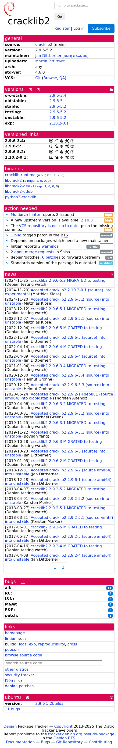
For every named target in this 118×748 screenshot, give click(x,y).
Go (59, 16)
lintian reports (52, 247)
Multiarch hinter (25, 214)
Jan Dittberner (48, 55)
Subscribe (101, 28)
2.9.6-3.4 (57, 95)
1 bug (16, 235)
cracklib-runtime (20, 175)
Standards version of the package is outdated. (59, 263)
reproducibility (51, 644)
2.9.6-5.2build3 (49, 703)
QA (62, 78)
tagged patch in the (59, 235)
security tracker (19, 675)
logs (23, 644)
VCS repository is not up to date (49, 226)
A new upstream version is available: (59, 220)
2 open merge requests (32, 252)
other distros (17, 669)
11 (109, 588)
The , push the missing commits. (59, 228)
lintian (11, 638)
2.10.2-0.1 (58, 123)
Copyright (63, 726)
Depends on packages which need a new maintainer (59, 241)
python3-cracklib (20, 197)
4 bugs (43, 175)
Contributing (100, 742)
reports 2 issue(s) (59, 215)
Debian (10, 726)
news (11, 274)
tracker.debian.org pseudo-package (81, 734)
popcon (12, 649)
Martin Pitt (44, 61)
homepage (15, 633)
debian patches (19, 686)
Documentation (20, 742)
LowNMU (80, 56)
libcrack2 (13, 180)
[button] (7, 214)
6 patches (51, 257)
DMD (67, 56)
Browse (50, 78)
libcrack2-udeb (19, 191)
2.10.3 (87, 220)
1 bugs (29, 180)
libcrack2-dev (17, 186)
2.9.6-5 (56, 101)
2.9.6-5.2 (57, 106)
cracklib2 (43, 44)
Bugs (45, 742)
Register (62, 28)
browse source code (23, 655)
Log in (79, 28)
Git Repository (69, 742)
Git (38, 78)
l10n (9, 680)
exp (32, 644)
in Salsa (59, 252)
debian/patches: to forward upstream (59, 258)
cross (72, 644)
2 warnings (48, 246)
